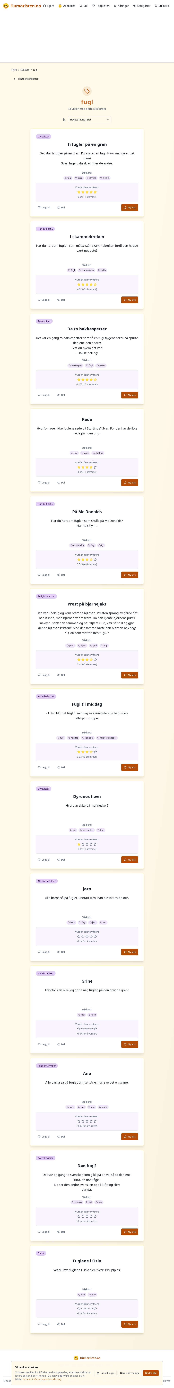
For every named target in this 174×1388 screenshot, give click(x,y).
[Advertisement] (87, 37)
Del (61, 207)
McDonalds (77, 545)
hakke (101, 365)
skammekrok (86, 270)
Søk (84, 6)
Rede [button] (87, 419)
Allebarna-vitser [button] (47, 881)
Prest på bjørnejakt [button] (87, 604)
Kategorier (142, 6)
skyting (91, 177)
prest (70, 645)
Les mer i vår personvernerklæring (42, 1379)
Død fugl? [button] (87, 1165)
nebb (102, 270)
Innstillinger (105, 1373)
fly (101, 545)
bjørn (82, 645)
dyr (73, 830)
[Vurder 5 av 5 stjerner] (95, 192)
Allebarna (66, 5)
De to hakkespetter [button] (87, 328)
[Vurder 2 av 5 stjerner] (83, 192)
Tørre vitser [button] (44, 321)
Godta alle (151, 1373)
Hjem (48, 6)
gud (93, 645)
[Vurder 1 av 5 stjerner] (78, 192)
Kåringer (121, 6)
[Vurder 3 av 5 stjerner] (87, 192)
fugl (68, 177)
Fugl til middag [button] (87, 704)
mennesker (86, 830)
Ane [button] (87, 1073)
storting (98, 453)
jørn (93, 922)
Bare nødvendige (130, 1373)
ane (92, 1107)
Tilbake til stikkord (26, 78)
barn (71, 922)
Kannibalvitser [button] (46, 696)
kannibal (87, 737)
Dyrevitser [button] (43, 136)
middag (73, 737)
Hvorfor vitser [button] (46, 973)
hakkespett (75, 365)
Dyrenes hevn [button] (87, 796)
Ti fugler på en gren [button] (87, 144)
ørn (103, 922)
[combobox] (89, 119)
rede (85, 453)
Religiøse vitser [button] (46, 596)
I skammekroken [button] (87, 236)
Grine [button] (86, 981)
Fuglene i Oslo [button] (87, 1260)
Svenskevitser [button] (45, 1158)
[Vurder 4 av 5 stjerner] (91, 192)
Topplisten (101, 6)
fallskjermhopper (106, 737)
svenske (77, 1202)
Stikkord (162, 6)
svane (103, 1107)
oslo (92, 1294)
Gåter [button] (41, 1253)
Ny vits (130, 207)
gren (78, 177)
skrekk (104, 177)
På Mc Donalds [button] (87, 511)
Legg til (44, 207)
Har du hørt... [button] (45, 228)
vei (89, 1202)
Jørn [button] (87, 888)
